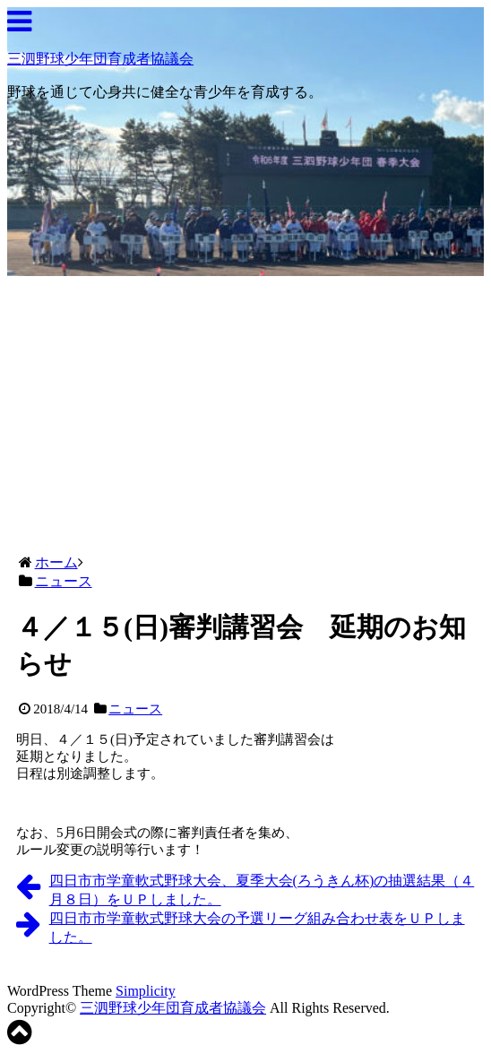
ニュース (135, 709)
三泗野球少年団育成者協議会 (100, 58)
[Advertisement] (245, 410)
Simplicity (146, 990)
